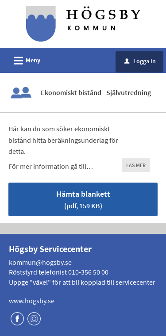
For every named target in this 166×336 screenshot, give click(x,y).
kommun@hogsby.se (40, 262)
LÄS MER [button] (136, 165)
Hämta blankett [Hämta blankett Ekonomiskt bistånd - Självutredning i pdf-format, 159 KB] (83, 199)
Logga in (140, 61)
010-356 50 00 (88, 271)
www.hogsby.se (31, 300)
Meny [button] (24, 59)
